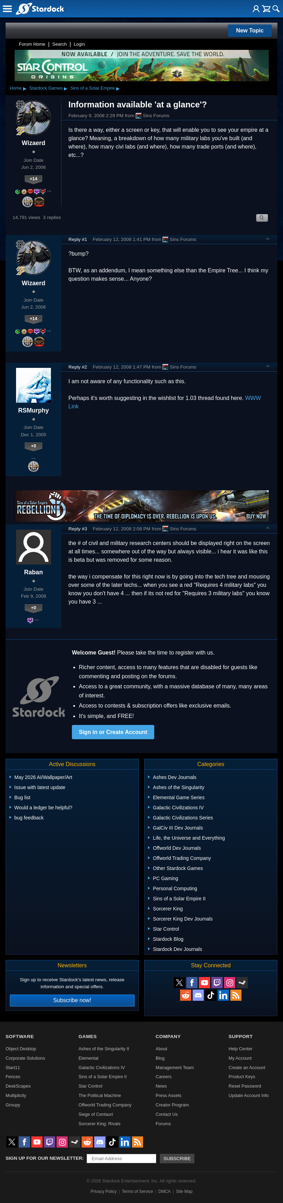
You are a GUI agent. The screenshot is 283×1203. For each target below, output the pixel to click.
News (161, 1086)
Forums (163, 1123)
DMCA (164, 1191)
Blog (160, 1058)
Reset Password (245, 1086)
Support (241, 1036)
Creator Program (172, 1104)
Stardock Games (45, 88)
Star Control (90, 1086)
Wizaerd (33, 142)
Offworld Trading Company (105, 1104)
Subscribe (177, 1158)
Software (20, 1036)
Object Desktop (21, 1048)
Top (268, 239)
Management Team (175, 1067)
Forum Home (32, 44)
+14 (33, 178)
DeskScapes (18, 1086)
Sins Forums (152, 116)
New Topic (250, 30)
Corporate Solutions (25, 1058)
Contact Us (167, 1114)
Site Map (184, 1191)
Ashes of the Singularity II (104, 1048)
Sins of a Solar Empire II (103, 1076)
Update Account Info (249, 1095)
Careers (164, 1076)
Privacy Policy (103, 1191)
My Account (240, 1058)
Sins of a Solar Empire (92, 88)
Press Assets (168, 1095)
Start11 (13, 1067)
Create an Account (247, 1067)
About (161, 1048)
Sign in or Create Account (113, 732)
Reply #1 (77, 239)
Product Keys (242, 1076)
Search (59, 44)
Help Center (240, 1048)
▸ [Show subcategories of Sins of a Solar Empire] (118, 88)
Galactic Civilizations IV (102, 1067)
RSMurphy (33, 410)
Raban (33, 572)
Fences (13, 1076)
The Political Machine (100, 1095)
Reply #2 (77, 367)
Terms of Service (137, 1191)
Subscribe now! (72, 1000)
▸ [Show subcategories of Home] (25, 88)
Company (168, 1036)
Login (79, 44)
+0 (33, 445)
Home (16, 88)
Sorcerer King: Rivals (99, 1123)
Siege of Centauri (96, 1114)
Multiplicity (16, 1095)
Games (88, 1036)
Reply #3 (77, 528)
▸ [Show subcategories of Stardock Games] (65, 88)
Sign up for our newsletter (44, 1158)
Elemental (88, 1058)
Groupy (13, 1104)
